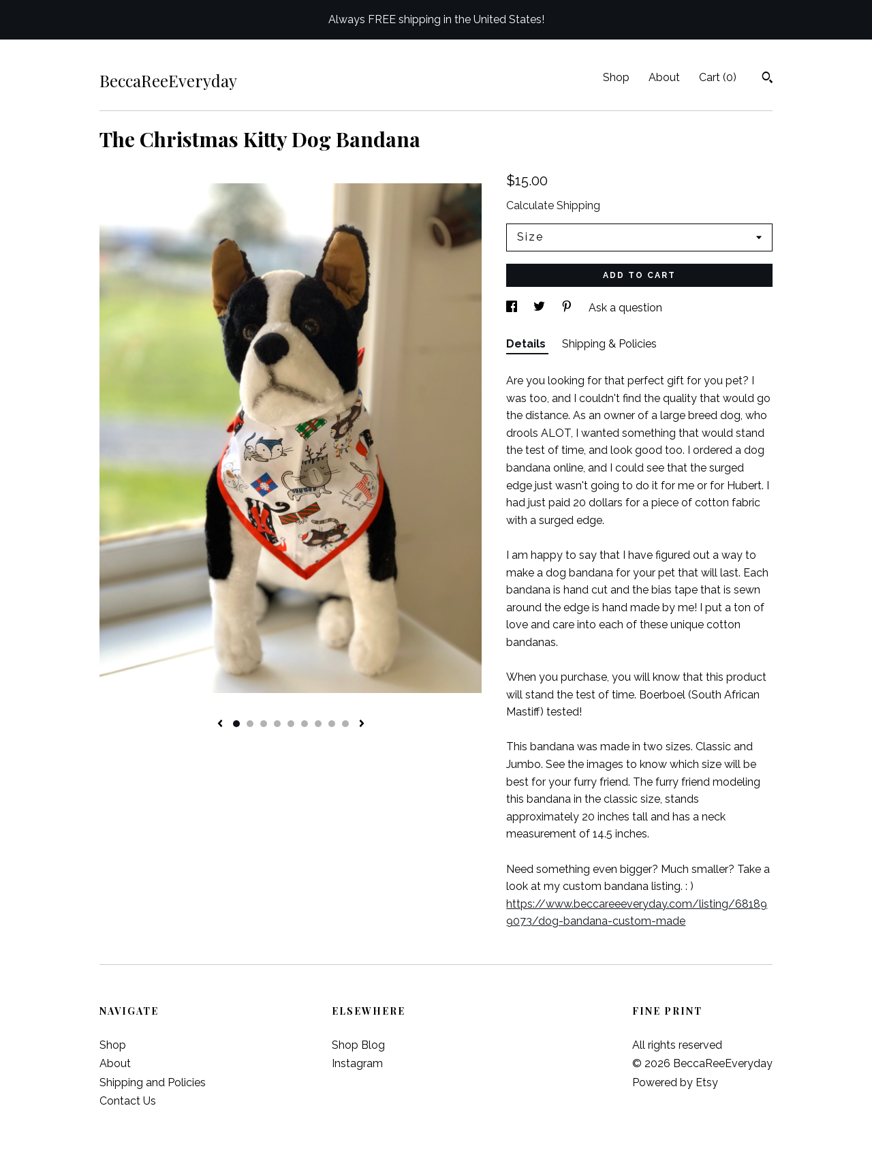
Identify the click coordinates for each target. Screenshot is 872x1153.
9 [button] (345, 723)
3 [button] (263, 723)
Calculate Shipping (553, 205)
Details (527, 343)
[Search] (767, 79)
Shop (616, 77)
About (664, 77)
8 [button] (331, 723)
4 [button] (277, 723)
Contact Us (127, 1100)
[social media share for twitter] (540, 307)
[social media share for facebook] (513, 307)
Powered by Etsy (675, 1082)
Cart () (717, 77)
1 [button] (236, 723)
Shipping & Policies (609, 343)
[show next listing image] (361, 724)
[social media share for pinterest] (568, 307)
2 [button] (250, 723)
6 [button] (304, 723)
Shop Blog (358, 1045)
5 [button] (290, 723)
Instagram (357, 1063)
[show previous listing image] (220, 724)
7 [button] (318, 723)
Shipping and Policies (152, 1082)
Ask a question (625, 307)
